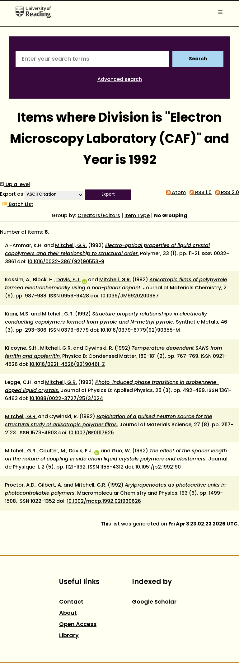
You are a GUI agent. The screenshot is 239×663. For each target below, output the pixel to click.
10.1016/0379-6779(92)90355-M (140, 330)
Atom (175, 193)
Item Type (137, 216)
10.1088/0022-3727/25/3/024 (66, 399)
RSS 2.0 (226, 193)
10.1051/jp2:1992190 (158, 467)
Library (69, 636)
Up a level (15, 185)
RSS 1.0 (199, 193)
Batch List (16, 205)
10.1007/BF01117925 (91, 433)
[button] (108, 195)
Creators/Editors (98, 216)
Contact (71, 602)
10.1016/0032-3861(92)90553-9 (66, 262)
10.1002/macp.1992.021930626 (104, 501)
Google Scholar (154, 602)
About (68, 613)
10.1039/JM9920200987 (130, 296)
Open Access (77, 624)
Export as (11, 194)
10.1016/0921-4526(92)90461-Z (67, 365)
